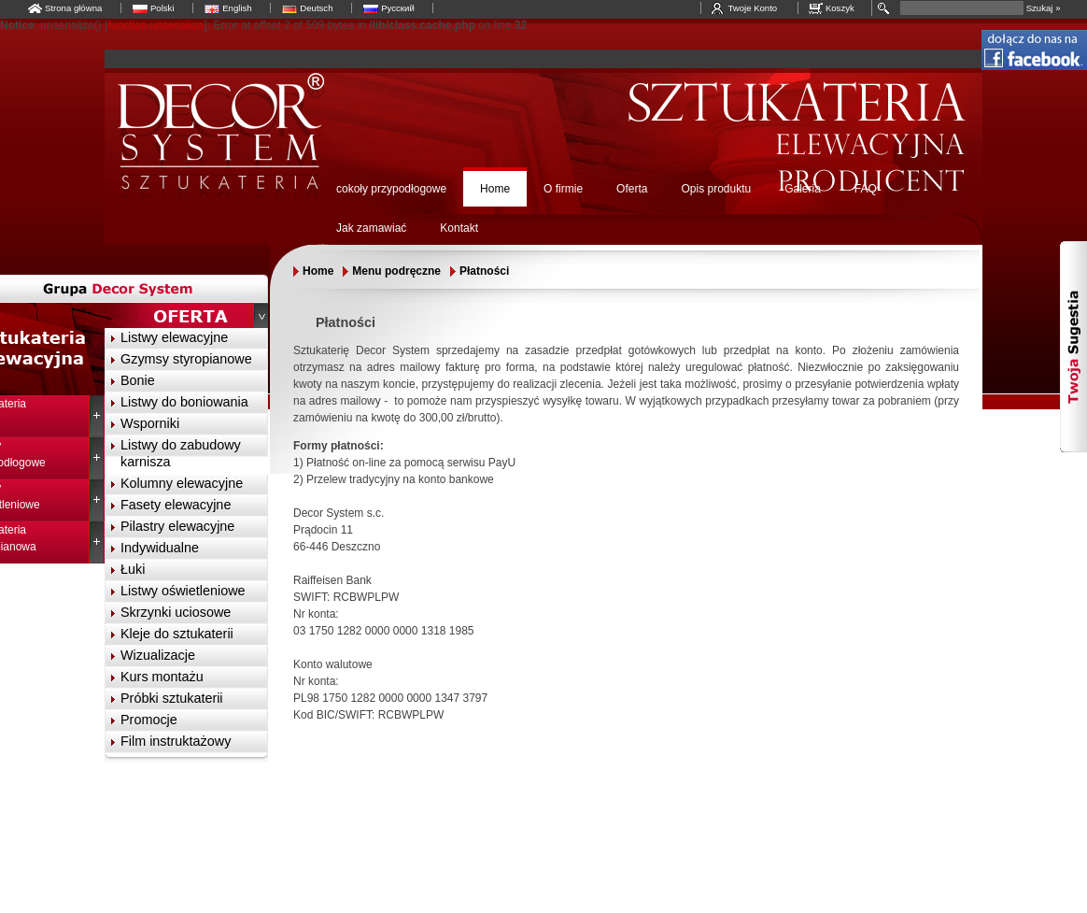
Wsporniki (149, 423)
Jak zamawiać (371, 228)
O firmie (563, 188)
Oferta (631, 188)
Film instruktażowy (175, 741)
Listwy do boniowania (184, 401)
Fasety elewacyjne (175, 504)
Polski (162, 8)
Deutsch (316, 8)
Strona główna (73, 8)
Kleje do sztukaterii (176, 633)
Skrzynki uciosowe (175, 612)
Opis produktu (716, 188)
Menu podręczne (396, 271)
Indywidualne (159, 547)
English (236, 8)
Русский (398, 8)
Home (495, 188)
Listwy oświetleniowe (183, 590)
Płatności (484, 271)
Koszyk (840, 8)
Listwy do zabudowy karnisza (180, 453)
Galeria (802, 188)
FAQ (865, 188)
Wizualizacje (157, 655)
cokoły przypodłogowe (391, 188)
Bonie (137, 380)
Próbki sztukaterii (171, 698)
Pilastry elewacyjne (177, 526)
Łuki (132, 569)
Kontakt (459, 228)
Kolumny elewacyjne (181, 483)
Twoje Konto (752, 8)
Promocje (148, 719)
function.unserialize (155, 25)
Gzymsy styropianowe (186, 358)
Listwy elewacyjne (174, 337)
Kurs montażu (162, 676)
